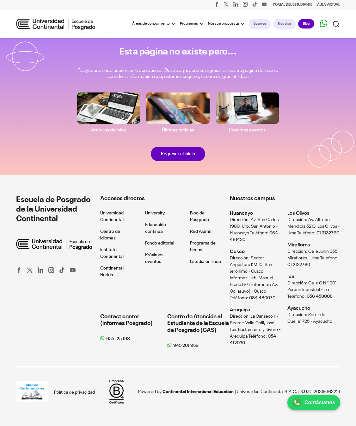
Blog (306, 23)
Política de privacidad (74, 392)
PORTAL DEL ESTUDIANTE (292, 5)
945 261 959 (186, 345)
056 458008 (320, 296)
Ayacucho (298, 308)
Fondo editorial (159, 243)
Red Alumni (201, 231)
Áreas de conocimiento (154, 24)
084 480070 (262, 298)
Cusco (237, 251)
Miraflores (298, 245)
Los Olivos (298, 213)
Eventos (260, 23)
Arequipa (240, 310)
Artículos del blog (108, 130)
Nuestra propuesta (227, 24)
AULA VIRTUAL (328, 5)
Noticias (284, 23)
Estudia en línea (205, 261)
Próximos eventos (247, 130)
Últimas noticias (178, 130)
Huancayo (241, 213)
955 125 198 (118, 339)
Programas (193, 24)
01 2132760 (327, 233)
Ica (290, 276)
